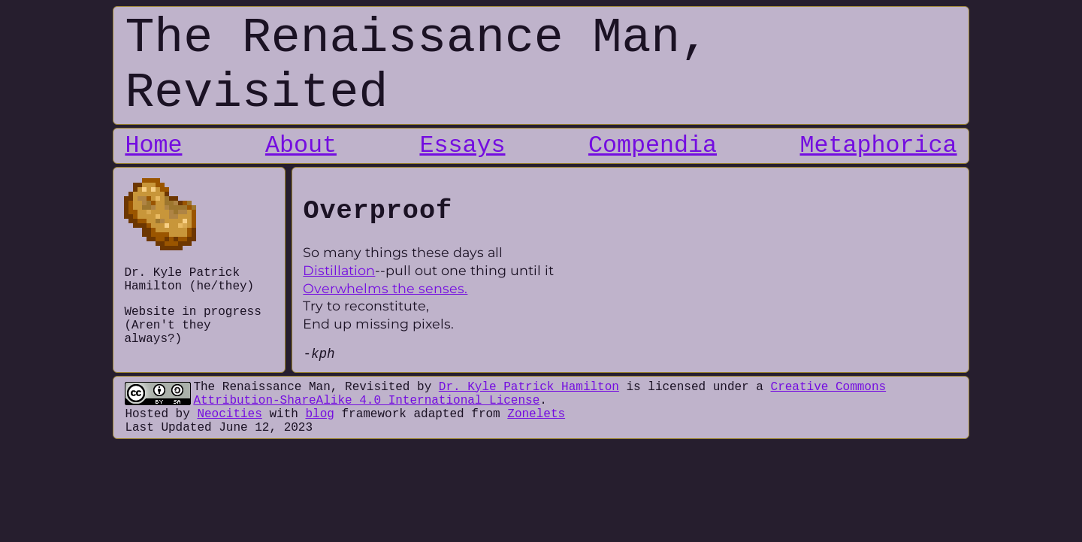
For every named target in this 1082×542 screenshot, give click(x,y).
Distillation (339, 270)
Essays (462, 145)
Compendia (652, 145)
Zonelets (536, 414)
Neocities (229, 414)
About (301, 145)
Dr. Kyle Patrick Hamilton (529, 387)
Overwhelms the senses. (385, 288)
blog (319, 414)
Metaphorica (878, 145)
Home (153, 145)
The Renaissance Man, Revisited (301, 387)
